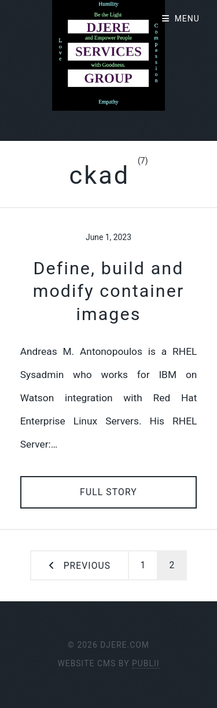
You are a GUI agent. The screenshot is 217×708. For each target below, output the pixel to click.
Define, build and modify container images (109, 291)
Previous (87, 566)
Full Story (108, 492)
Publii (146, 663)
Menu (187, 18)
